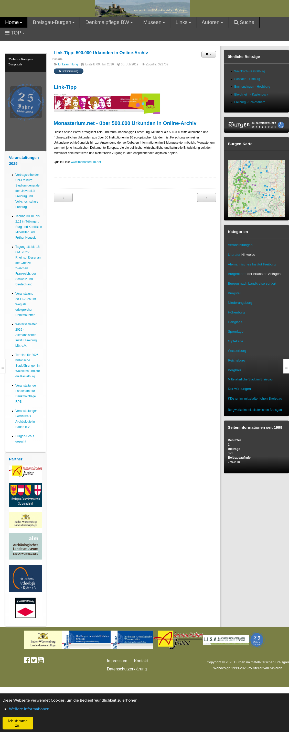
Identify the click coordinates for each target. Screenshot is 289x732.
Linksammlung (68, 64)
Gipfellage (235, 341)
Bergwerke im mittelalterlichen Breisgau (255, 410)
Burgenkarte (237, 274)
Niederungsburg (240, 303)
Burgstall (234, 293)
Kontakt (141, 661)
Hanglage (235, 322)
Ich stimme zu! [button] (18, 723)
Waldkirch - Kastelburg (249, 71)
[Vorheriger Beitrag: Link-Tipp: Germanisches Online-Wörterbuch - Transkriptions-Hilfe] (63, 197)
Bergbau (234, 370)
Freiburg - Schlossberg (249, 102)
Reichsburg (236, 360)
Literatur (234, 255)
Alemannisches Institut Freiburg (252, 264)
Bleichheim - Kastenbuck (251, 94)
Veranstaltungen (240, 245)
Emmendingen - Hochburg (252, 86)
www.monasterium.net (86, 162)
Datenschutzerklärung (127, 669)
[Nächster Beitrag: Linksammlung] (206, 197)
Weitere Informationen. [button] (29, 709)
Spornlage (235, 331)
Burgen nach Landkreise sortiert (252, 283)
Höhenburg (236, 312)
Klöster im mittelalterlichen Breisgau (255, 398)
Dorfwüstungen (239, 389)
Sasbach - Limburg (247, 79)
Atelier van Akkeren (267, 668)
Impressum (117, 661)
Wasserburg (237, 351)
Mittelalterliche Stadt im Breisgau (250, 379)
